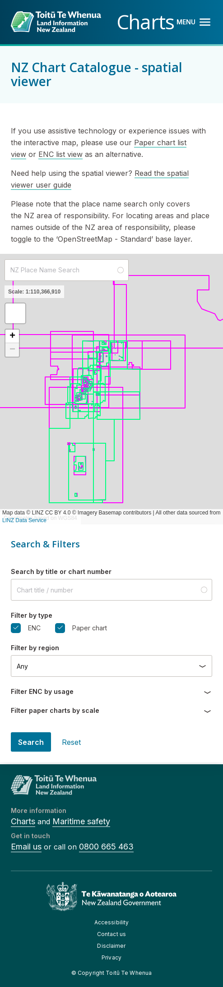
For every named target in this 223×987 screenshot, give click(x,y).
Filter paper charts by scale (55, 710)
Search (31, 742)
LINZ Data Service (24, 520)
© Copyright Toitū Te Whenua (111, 972)
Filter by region (35, 648)
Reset (71, 742)
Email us (26, 846)
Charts (23, 821)
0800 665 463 (106, 846)
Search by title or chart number (61, 571)
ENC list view (60, 154)
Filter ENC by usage (42, 691)
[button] (15, 313)
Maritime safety (81, 821)
